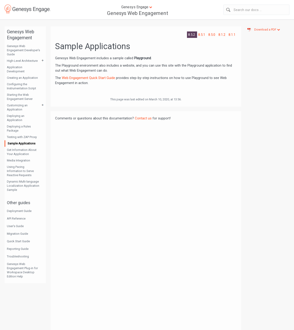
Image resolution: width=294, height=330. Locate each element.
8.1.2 (222, 35)
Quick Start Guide (18, 241)
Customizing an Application (17, 107)
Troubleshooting (18, 256)
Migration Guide (17, 233)
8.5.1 (202, 35)
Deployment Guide (19, 211)
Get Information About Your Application (22, 152)
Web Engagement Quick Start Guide (88, 78)
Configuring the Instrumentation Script (21, 86)
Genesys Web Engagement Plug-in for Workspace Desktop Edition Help (22, 270)
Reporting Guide (17, 249)
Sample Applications (21, 143)
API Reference (16, 218)
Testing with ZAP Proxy (22, 137)
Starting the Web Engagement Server (20, 97)
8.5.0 (212, 35)
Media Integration (18, 160)
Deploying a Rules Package (19, 128)
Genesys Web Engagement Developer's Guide (23, 50)
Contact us (143, 118)
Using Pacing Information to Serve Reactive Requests (20, 171)
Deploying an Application (15, 118)
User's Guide (15, 226)
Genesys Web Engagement (137, 13)
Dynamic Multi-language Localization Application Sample (23, 186)
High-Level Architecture (22, 60)
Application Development (16, 69)
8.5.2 (192, 35)
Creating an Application (22, 77)
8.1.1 (232, 35)
